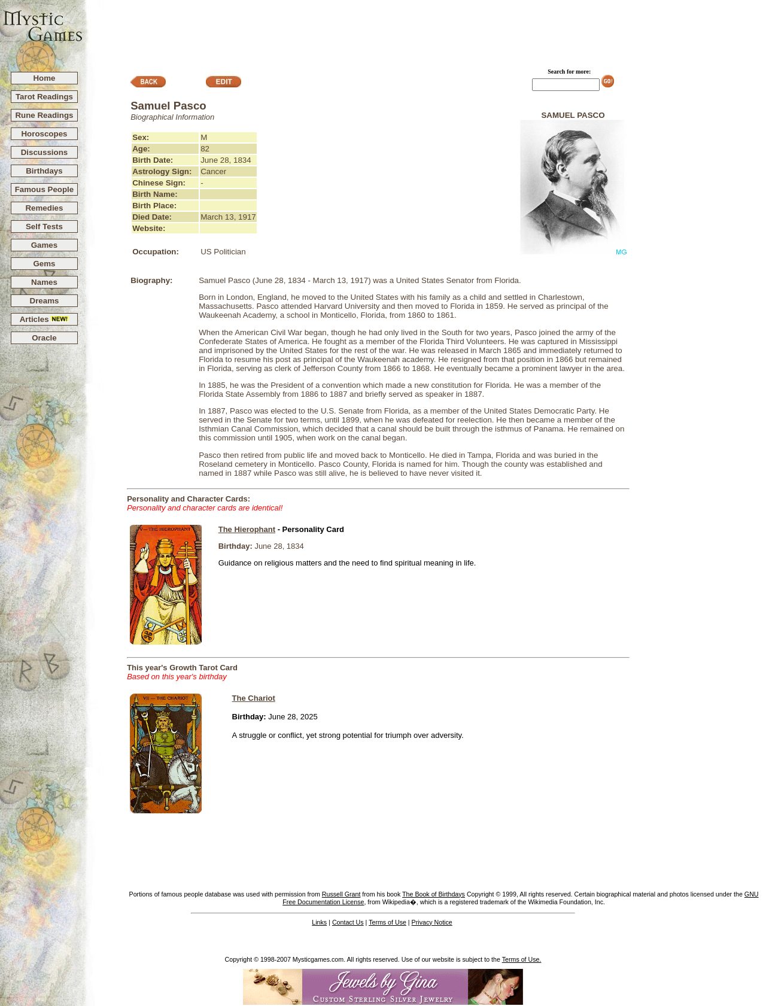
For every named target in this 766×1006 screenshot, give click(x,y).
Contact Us (348, 922)
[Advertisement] (425, 30)
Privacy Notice (432, 922)
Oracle (44, 337)
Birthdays (44, 170)
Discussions (44, 152)
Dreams (44, 300)
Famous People (44, 189)
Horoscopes (44, 133)
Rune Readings (44, 115)
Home (44, 78)
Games (44, 245)
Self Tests (44, 226)
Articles (44, 319)
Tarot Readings (44, 96)
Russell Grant (341, 894)
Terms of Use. (522, 959)
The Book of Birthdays (433, 894)
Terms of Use (387, 922)
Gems (44, 263)
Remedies (44, 207)
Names (44, 282)
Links (319, 922)
